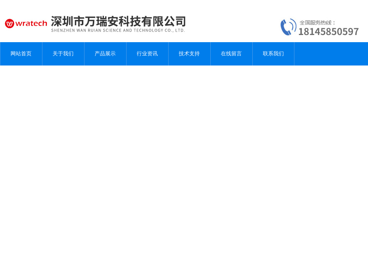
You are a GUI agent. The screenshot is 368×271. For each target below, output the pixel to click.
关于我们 (63, 53)
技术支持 (189, 53)
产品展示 (105, 53)
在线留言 (231, 53)
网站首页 (21, 53)
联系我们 (273, 53)
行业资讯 (147, 53)
